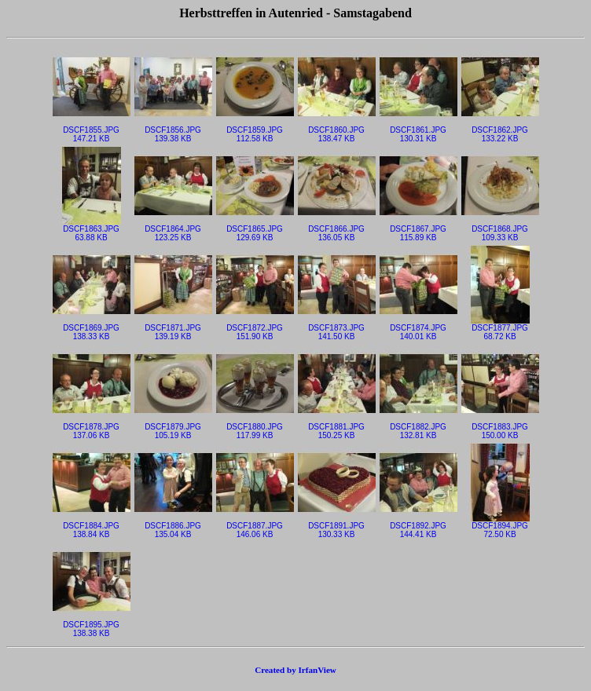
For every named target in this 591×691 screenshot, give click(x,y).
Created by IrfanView (295, 670)
